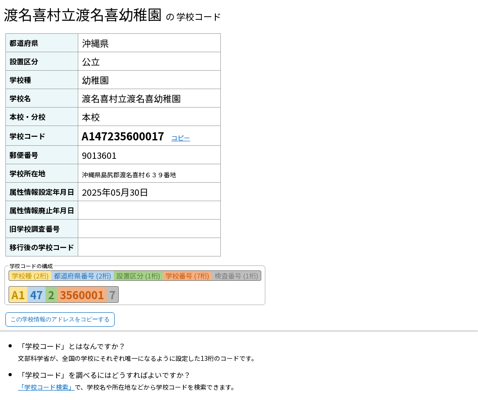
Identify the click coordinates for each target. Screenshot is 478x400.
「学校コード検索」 (46, 386)
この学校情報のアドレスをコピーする (60, 319)
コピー (180, 137)
